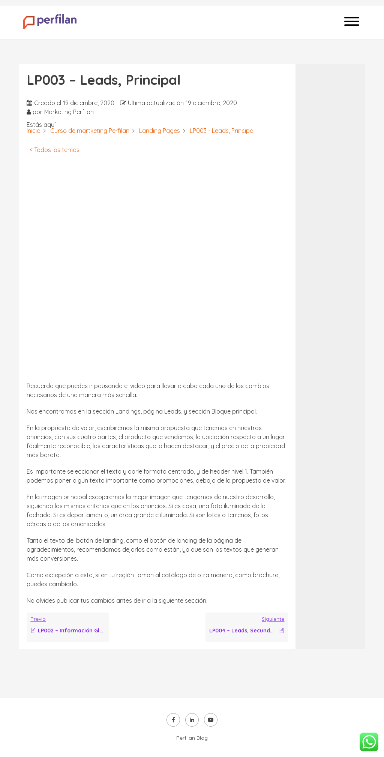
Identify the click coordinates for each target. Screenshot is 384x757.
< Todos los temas (55, 150)
